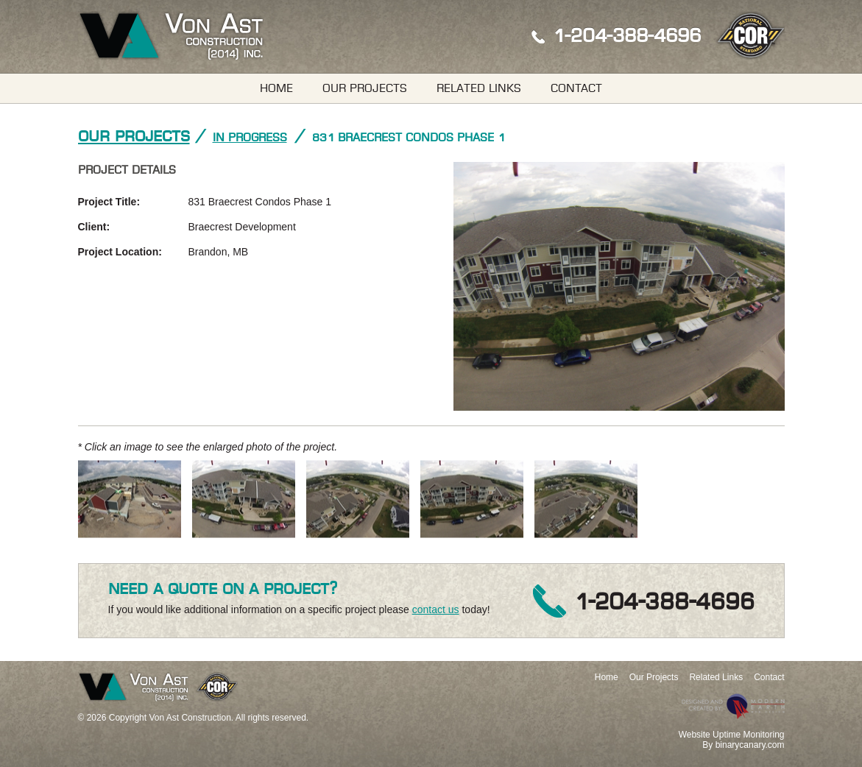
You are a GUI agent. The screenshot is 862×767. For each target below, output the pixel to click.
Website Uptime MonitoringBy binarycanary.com (732, 739)
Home (276, 88)
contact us (435, 609)
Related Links (479, 88)
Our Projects (364, 88)
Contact (576, 88)
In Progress (250, 138)
